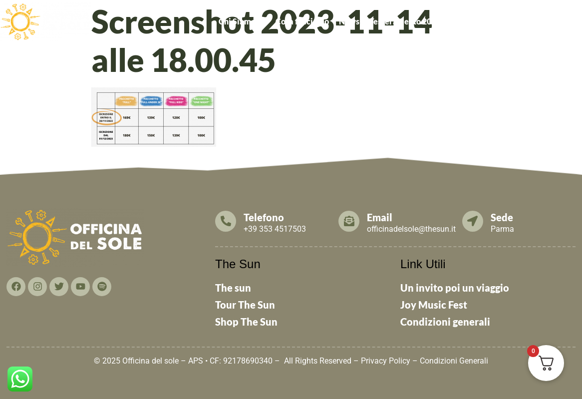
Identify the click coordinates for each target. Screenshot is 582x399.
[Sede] (472, 221)
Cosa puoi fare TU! (489, 21)
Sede (502, 217)
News (349, 21)
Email (379, 217)
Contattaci (557, 21)
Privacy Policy (385, 361)
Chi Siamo (242, 21)
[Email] (348, 221)
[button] (242, 21)
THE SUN (398, 44)
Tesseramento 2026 (404, 21)
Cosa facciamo (302, 21)
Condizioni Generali (454, 361)
